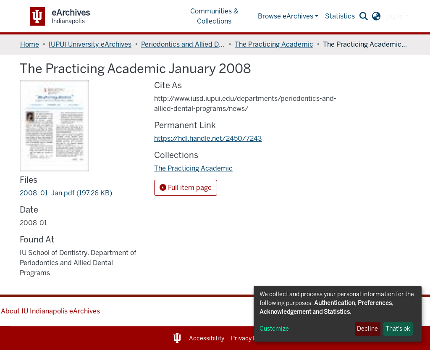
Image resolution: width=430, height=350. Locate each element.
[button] (376, 16)
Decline (367, 328)
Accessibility (206, 338)
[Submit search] (364, 16)
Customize (274, 328)
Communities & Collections (214, 16)
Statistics (340, 16)
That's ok (397, 328)
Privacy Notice (251, 338)
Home (29, 44)
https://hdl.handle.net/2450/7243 (208, 138)
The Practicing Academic (274, 44)
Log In (394, 16)
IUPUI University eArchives (90, 44)
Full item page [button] (186, 188)
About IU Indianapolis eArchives (50, 311)
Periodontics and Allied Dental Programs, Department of (183, 44)
